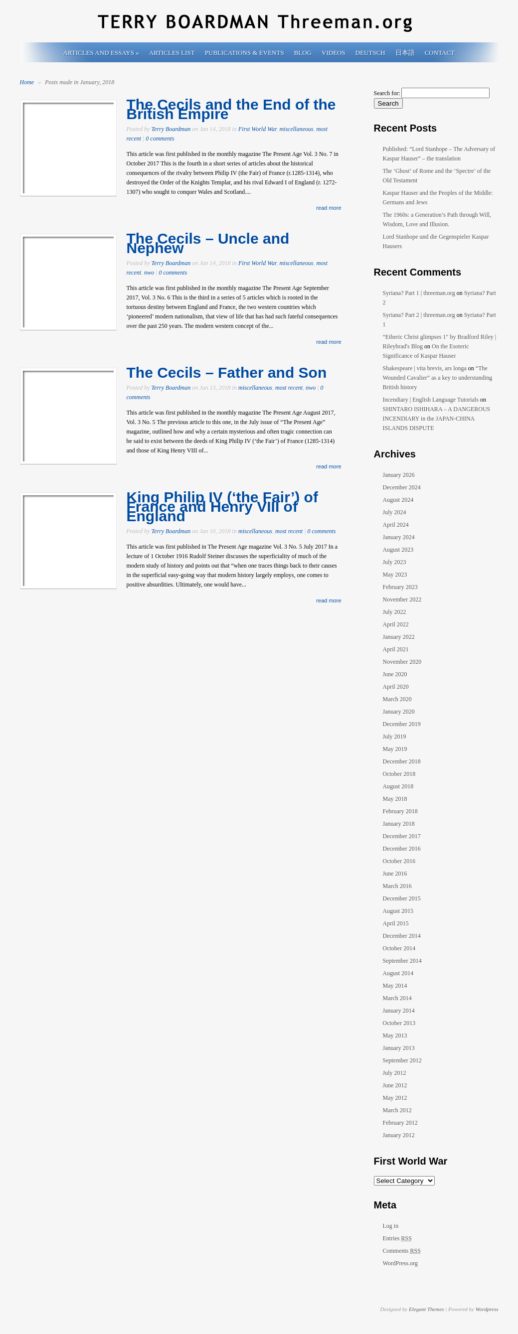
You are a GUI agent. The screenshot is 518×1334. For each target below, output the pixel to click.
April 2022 (396, 624)
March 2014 (397, 998)
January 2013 (399, 1047)
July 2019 (394, 736)
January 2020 (399, 711)
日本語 (405, 52)
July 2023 (394, 562)
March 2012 (397, 1110)
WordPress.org (400, 1263)
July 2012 (394, 1072)
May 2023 (395, 574)
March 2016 (397, 886)
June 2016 (395, 873)
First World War (257, 129)
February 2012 (400, 1122)
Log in (391, 1225)
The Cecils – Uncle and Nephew (208, 243)
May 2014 (395, 985)
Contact (440, 52)
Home (27, 82)
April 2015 (396, 923)
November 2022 (402, 599)
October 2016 (399, 861)
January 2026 (399, 474)
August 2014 (398, 973)
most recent (289, 387)
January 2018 (399, 823)
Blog (303, 52)
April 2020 (396, 686)
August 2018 (398, 786)
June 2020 (395, 674)
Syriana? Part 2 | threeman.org (419, 314)
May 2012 (395, 1097)
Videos (333, 52)
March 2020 (397, 699)
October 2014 (399, 948)
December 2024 (402, 487)
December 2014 (402, 935)
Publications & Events (244, 52)
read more (328, 208)
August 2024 (398, 499)
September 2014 (402, 960)
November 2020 (402, 661)
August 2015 (398, 910)
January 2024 (399, 537)
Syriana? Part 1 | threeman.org (419, 293)
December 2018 (402, 761)
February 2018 (400, 811)
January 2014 (399, 1010)
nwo (149, 272)
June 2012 (395, 1085)
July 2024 (394, 512)
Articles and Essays (101, 52)
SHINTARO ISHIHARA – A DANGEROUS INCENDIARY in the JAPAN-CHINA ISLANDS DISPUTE (437, 419)
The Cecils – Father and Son (227, 372)
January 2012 (399, 1135)
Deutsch (370, 52)
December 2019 (402, 724)
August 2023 (398, 549)
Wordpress (487, 1309)
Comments (402, 1250)
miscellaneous (296, 129)
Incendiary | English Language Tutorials (431, 399)
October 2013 (399, 1023)
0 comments (160, 138)
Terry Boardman (171, 129)
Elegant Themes (426, 1309)
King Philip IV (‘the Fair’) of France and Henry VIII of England (222, 506)
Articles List (172, 52)
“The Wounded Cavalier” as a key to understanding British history (438, 378)
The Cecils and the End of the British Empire (231, 109)
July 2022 (394, 611)
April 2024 (396, 524)
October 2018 (399, 773)
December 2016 (402, 848)
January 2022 (399, 636)
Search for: (387, 93)
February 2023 (400, 587)
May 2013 (395, 1035)
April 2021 (396, 649)
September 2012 (402, 1060)
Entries (397, 1238)
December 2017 (402, 836)
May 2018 (395, 798)
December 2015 (402, 898)
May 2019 (395, 748)
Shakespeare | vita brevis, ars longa (425, 368)
